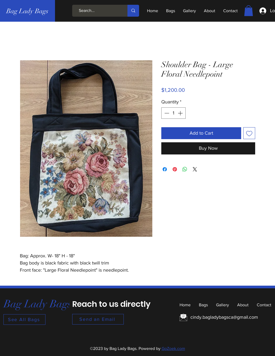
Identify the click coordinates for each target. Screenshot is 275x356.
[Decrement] (166, 113)
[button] (248, 10)
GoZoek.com (173, 348)
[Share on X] (195, 169)
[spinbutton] (173, 113)
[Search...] (97, 11)
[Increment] (181, 113)
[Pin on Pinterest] (175, 169)
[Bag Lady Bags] (27, 10)
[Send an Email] (98, 319)
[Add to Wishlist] (249, 133)
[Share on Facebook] (165, 169)
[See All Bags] (24, 319)
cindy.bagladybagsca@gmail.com (224, 317)
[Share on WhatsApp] (185, 169)
